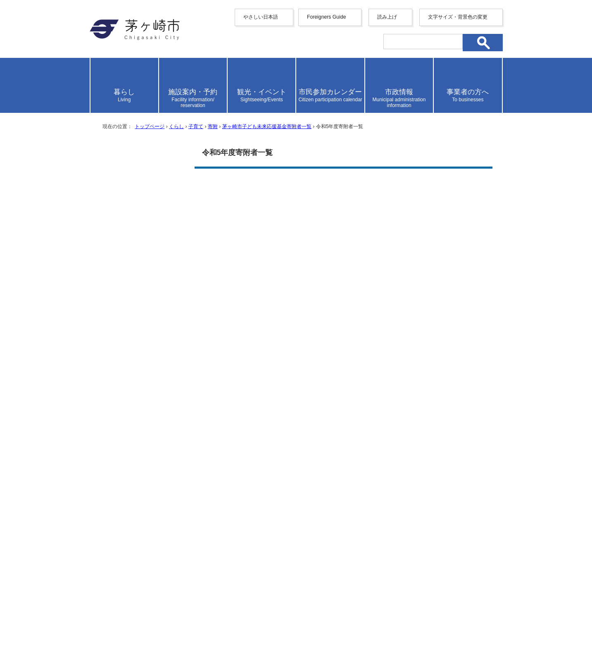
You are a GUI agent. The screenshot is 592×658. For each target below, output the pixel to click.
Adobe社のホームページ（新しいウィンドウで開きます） (312, 249)
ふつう (282, 313)
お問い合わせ (186, 628)
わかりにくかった (341, 337)
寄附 (213, 126)
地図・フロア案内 (120, 628)
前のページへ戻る (397, 507)
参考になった (241, 313)
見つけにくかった (341, 362)
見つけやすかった (247, 362)
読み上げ (387, 17)
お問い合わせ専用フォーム (243, 461)
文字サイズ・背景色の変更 (457, 17)
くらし (176, 126)
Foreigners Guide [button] (326, 17)
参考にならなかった (332, 313)
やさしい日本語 (260, 17)
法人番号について (189, 610)
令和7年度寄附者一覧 (135, 266)
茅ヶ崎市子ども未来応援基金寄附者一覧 (266, 126)
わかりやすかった (247, 337)
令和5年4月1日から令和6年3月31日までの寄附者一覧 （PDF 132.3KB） (311, 205)
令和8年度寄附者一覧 (135, 284)
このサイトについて (379, 535)
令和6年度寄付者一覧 (135, 249)
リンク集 (436, 535)
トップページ (149, 126)
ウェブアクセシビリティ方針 (292, 535)
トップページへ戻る (473, 507)
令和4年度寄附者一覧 (135, 216)
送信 (343, 376)
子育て (195, 126)
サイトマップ (215, 535)
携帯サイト (164, 535)
